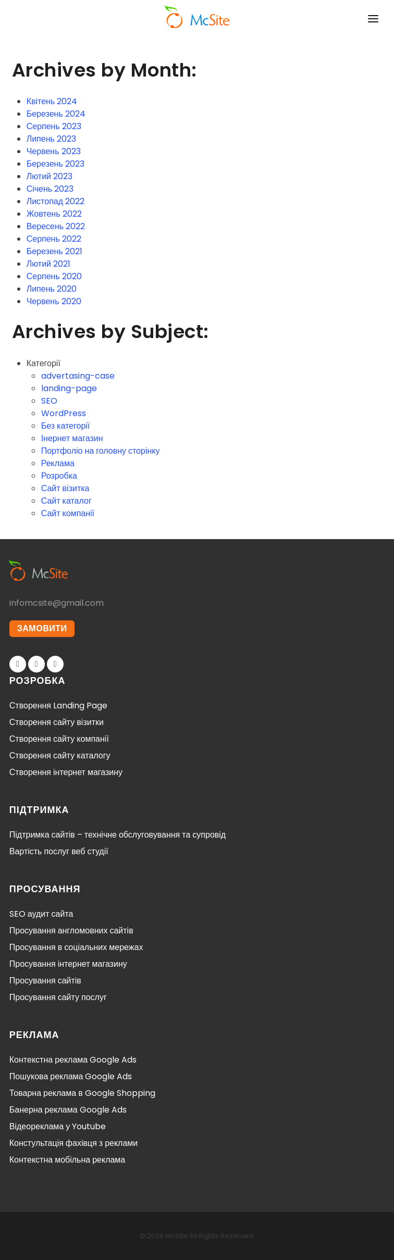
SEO (49, 401)
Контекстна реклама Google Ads (73, 1060)
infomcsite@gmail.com (56, 603)
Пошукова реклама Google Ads (70, 1076)
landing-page (69, 388)
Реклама (58, 463)
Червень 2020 (54, 301)
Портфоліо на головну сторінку (100, 451)
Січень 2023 (50, 189)
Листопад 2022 (55, 201)
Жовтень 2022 (54, 214)
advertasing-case (78, 376)
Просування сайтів (45, 981)
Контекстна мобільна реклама (67, 1160)
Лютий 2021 (48, 264)
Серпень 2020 (54, 276)
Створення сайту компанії (59, 739)
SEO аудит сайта (41, 914)
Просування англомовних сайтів (71, 931)
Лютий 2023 (49, 176)
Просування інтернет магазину (68, 964)
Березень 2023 (55, 164)
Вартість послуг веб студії (58, 851)
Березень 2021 (54, 251)
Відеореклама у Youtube (57, 1126)
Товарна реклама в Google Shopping (82, 1093)
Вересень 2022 (56, 226)
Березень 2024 (56, 114)
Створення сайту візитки (56, 722)
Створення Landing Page (58, 706)
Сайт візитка (65, 488)
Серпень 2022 (54, 239)
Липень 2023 (51, 139)
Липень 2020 (52, 289)
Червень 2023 (54, 151)
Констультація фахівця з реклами (73, 1143)
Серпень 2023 (54, 126)
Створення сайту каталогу (59, 756)
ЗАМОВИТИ (42, 628)
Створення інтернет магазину (65, 772)
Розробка (59, 476)
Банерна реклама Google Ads (68, 1110)
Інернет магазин (72, 438)
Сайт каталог (66, 501)
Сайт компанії (67, 513)
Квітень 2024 (52, 101)
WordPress (63, 413)
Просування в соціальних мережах (76, 947)
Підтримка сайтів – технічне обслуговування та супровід (117, 835)
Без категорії (65, 426)
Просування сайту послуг (58, 997)
